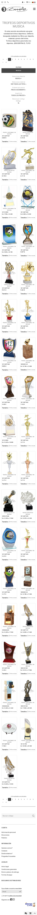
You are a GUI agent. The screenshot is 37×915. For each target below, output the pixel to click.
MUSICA (18, 78)
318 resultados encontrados (18, 56)
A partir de (18, 93)
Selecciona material (18, 82)
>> (6, 62)
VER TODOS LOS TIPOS (18, 84)
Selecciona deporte (18, 76)
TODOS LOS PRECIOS (18, 95)
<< (3, 59)
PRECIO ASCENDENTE (18, 90)
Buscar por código (18, 99)
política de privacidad (15, 895)
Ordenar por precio (18, 87)
